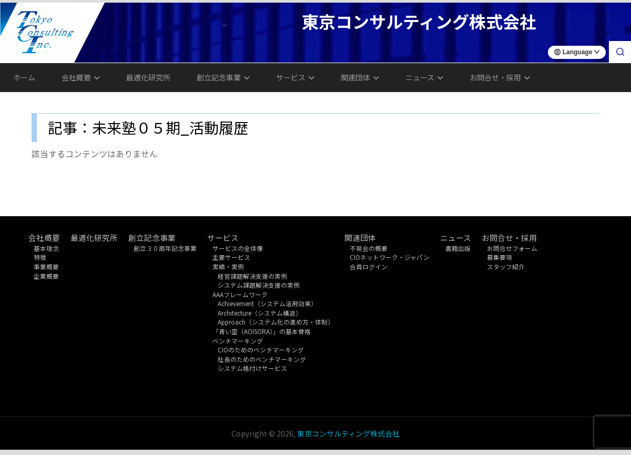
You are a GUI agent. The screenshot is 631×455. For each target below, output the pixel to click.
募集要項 (499, 256)
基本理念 (46, 248)
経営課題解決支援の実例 (252, 275)
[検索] (620, 52)
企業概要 (46, 275)
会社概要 (81, 77)
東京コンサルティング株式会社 (348, 433)
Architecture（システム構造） (260, 312)
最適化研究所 (148, 77)
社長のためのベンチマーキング (262, 359)
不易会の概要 (369, 248)
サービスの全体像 (237, 248)
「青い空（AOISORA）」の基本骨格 (261, 331)
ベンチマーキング (237, 340)
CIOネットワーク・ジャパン (390, 256)
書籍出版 (458, 248)
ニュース (424, 77)
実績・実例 (228, 266)
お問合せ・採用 (500, 77)
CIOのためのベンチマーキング (261, 349)
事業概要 (46, 266)
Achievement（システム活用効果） (267, 303)
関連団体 (360, 77)
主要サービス (231, 256)
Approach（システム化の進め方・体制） (276, 321)
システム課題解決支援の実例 (259, 284)
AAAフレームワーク (240, 294)
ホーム (24, 77)
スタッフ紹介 (506, 266)
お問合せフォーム (512, 248)
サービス (295, 77)
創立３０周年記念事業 (165, 248)
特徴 (40, 256)
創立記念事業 (223, 77)
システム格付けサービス (252, 367)
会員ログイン (369, 266)
